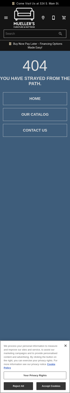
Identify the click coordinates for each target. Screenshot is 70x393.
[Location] (43, 17)
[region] (35, 366)
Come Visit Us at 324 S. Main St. (35, 3)
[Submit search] (60, 33)
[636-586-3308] (53, 17)
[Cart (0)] (64, 17)
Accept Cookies (51, 386)
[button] (5, 17)
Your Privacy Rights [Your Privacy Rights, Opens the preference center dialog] (35, 375)
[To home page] (24, 17)
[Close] (65, 346)
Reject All (18, 386)
